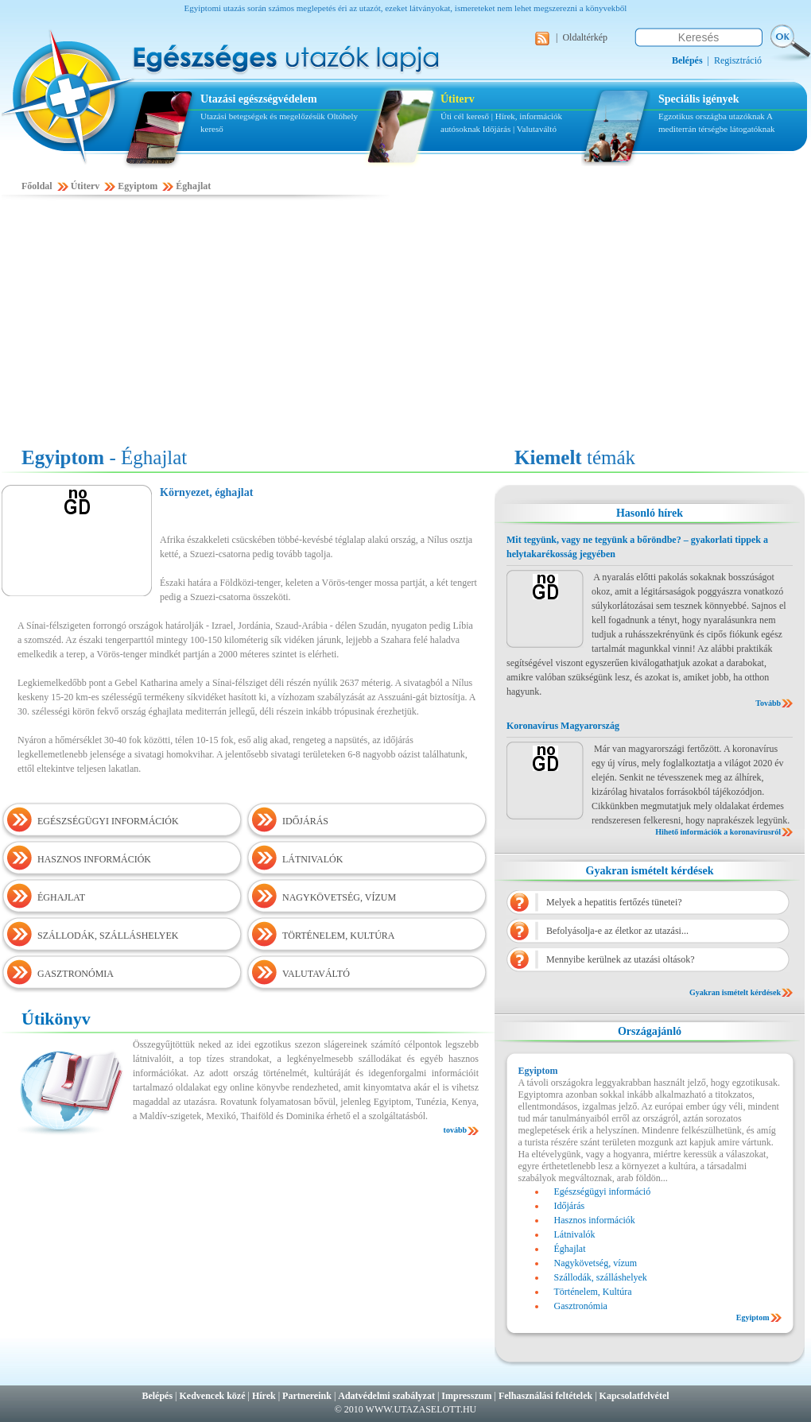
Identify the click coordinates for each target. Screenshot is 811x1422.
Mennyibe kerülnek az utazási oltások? (620, 959)
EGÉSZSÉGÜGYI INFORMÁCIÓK (108, 821)
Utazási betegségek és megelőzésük (262, 116)
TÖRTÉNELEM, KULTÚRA (338, 935)
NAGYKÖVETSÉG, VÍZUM (339, 897)
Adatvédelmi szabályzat (386, 1395)
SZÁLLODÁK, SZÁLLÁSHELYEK (107, 935)
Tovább (768, 703)
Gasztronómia (580, 1306)
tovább (455, 1130)
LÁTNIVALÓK (312, 859)
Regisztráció (738, 60)
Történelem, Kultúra (593, 1291)
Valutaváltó (537, 129)
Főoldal (36, 186)
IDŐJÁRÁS (305, 821)
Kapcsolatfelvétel (634, 1395)
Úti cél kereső (464, 116)
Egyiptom (137, 186)
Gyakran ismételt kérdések (650, 871)
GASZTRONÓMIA (75, 973)
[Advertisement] (405, 323)
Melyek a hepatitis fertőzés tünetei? (614, 902)
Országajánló (649, 1031)
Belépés (157, 1395)
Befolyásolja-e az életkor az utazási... (617, 930)
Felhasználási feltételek (545, 1395)
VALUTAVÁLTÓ (316, 973)
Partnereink (307, 1395)
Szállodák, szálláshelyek (600, 1277)
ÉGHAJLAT (61, 897)
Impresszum (466, 1395)
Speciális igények (698, 99)
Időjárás (496, 129)
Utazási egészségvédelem (258, 99)
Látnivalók (575, 1234)
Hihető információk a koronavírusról (718, 831)
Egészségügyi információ (602, 1191)
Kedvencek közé (213, 1395)
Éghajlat (193, 186)
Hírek (264, 1395)
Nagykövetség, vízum (596, 1263)
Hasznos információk (594, 1220)
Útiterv (457, 99)
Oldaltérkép (584, 37)
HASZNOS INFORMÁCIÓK (94, 859)
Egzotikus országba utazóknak (712, 116)
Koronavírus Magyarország (562, 725)
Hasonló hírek (649, 513)
